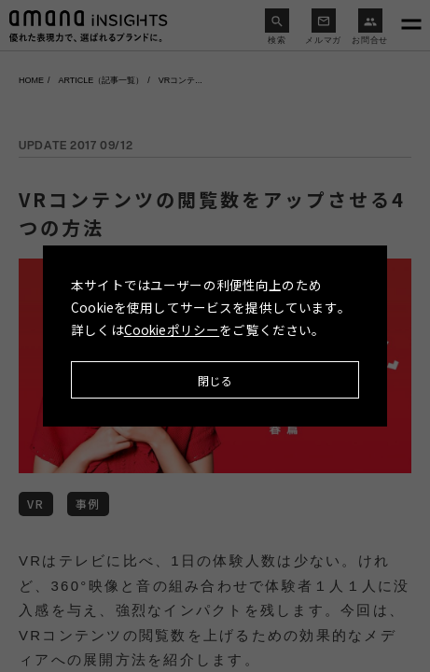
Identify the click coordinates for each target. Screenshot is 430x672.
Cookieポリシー (172, 329)
